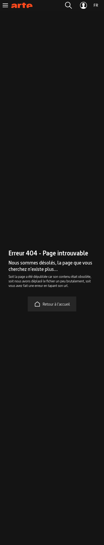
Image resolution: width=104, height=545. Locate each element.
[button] (68, 5)
